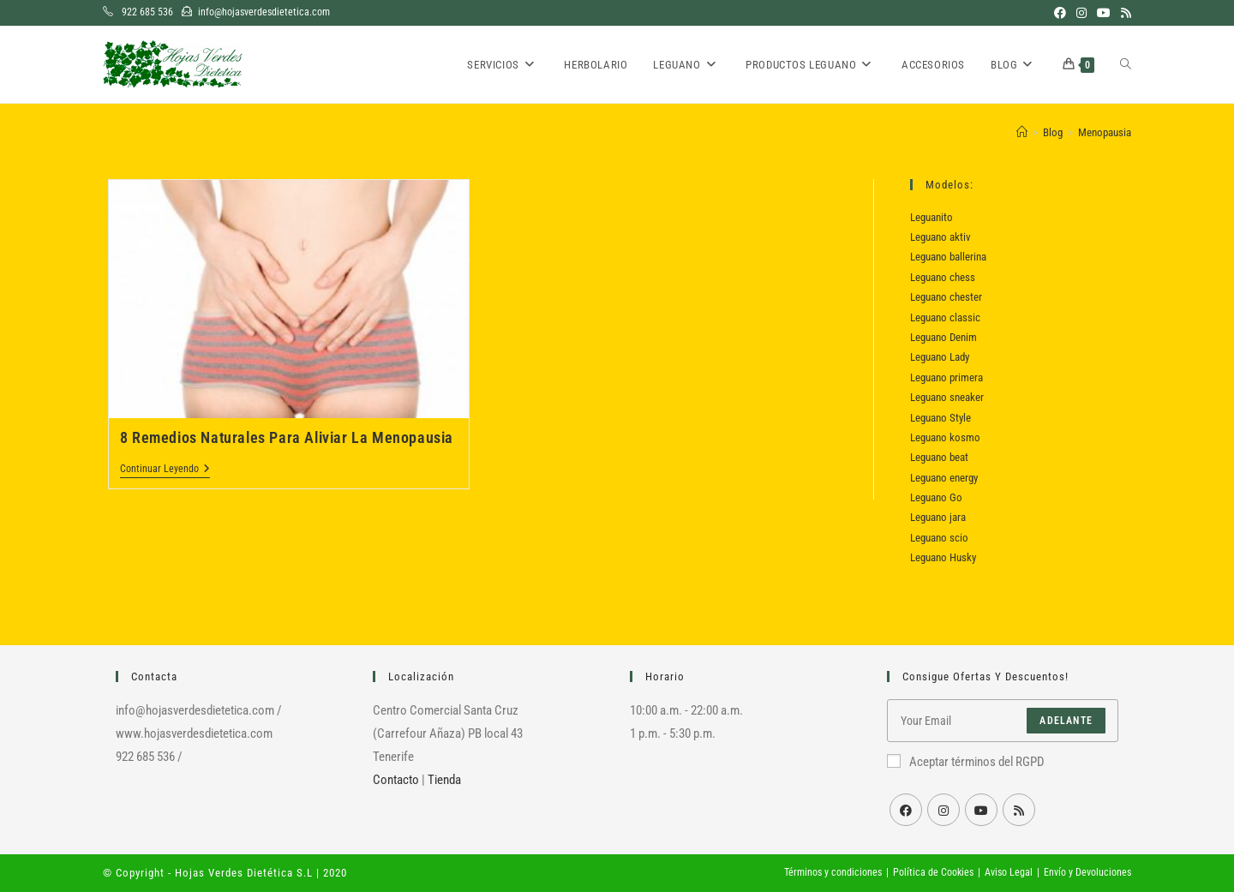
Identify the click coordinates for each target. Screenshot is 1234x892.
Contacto (396, 779)
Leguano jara (938, 517)
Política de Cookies (933, 872)
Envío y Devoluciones (1087, 872)
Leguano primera (946, 377)
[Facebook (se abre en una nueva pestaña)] (1060, 12)
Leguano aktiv (940, 236)
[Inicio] (1021, 132)
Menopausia (1104, 132)
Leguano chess (942, 277)
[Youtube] (981, 809)
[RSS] (1019, 809)
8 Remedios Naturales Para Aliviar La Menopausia (286, 437)
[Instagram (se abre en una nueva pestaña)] (1081, 12)
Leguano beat (939, 457)
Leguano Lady (939, 356)
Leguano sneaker (947, 397)
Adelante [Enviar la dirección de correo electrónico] (1066, 721)
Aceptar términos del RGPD (966, 761)
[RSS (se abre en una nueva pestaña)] (1123, 12)
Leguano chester (946, 296)
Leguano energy (944, 477)
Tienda (444, 779)
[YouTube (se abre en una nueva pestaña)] (1104, 12)
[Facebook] (906, 809)
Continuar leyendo (165, 470)
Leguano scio (939, 537)
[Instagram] (943, 809)
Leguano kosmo (945, 437)
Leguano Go (936, 497)
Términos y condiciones (833, 872)
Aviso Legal (1009, 872)
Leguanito (931, 217)
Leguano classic (945, 317)
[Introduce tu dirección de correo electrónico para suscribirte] (1002, 720)
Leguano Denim (943, 337)
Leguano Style (940, 417)
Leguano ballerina (948, 256)
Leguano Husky (943, 557)
